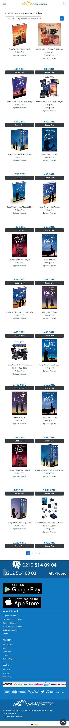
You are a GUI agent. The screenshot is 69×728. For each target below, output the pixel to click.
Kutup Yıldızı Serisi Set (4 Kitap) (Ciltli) (49, 470)
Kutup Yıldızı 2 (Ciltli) (49, 417)
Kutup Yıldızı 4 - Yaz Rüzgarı (49, 365)
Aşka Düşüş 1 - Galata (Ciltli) (19, 49)
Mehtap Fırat (19, 52)
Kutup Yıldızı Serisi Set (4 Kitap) (19, 154)
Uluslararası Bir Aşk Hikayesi (19, 260)
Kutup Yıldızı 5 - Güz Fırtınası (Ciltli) (19, 312)
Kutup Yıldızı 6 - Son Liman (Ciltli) (19, 102)
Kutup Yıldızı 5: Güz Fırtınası (49, 207)
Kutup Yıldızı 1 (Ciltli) (49, 154)
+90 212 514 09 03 (9, 714)
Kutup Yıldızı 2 (49, 260)
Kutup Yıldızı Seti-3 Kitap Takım (19, 523)
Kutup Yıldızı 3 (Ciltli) (49, 312)
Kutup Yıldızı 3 (19, 417)
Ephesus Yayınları (19, 55)
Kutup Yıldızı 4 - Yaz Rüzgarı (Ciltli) (19, 207)
